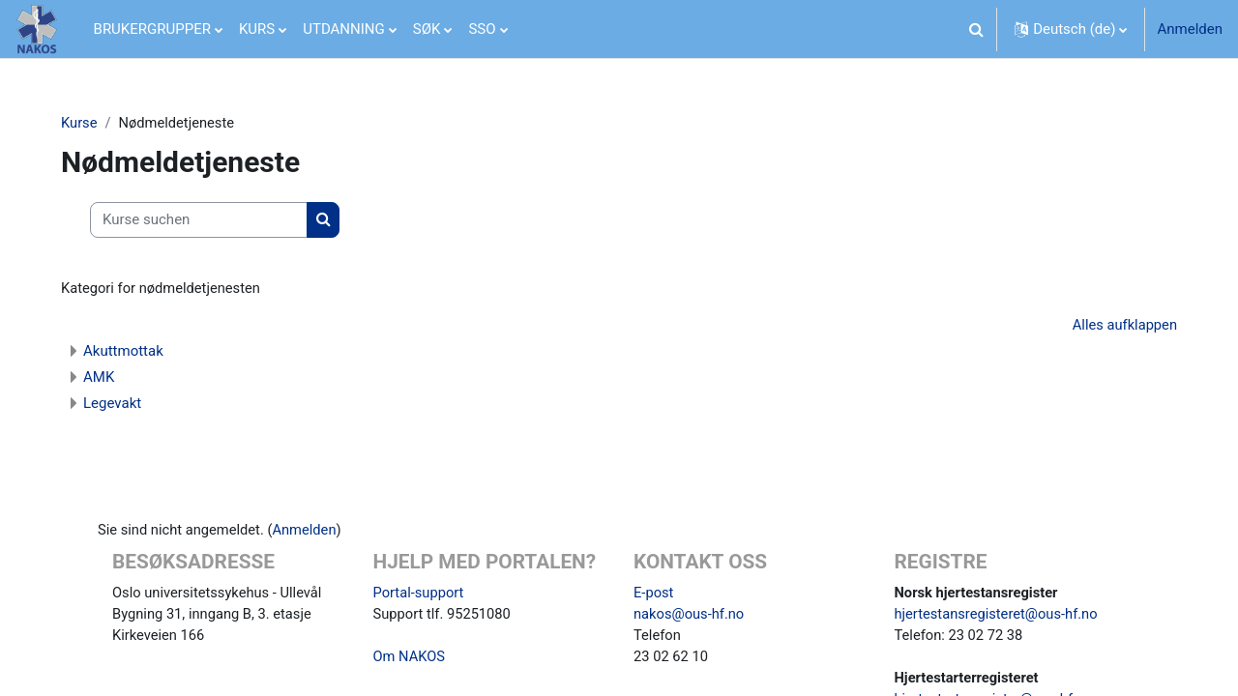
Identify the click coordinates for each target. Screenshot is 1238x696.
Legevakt (120, 404)
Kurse (87, 122)
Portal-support (419, 593)
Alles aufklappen (1115, 325)
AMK (106, 378)
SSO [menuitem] (481, 29)
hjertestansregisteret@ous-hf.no (999, 615)
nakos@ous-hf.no (690, 615)
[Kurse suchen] (206, 221)
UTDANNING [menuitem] (344, 29)
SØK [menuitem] (427, 29)
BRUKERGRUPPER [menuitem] (152, 29)
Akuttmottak (131, 352)
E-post (654, 593)
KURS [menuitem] (257, 29)
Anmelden (1190, 29)
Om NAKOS (410, 659)
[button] (975, 29)
